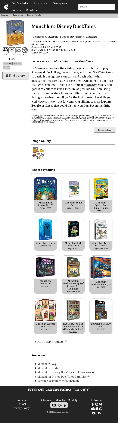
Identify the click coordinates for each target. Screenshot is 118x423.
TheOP (6, 67)
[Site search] (96, 7)
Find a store (15, 75)
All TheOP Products (50, 342)
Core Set (7, 63)
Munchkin (90, 84)
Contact (21, 404)
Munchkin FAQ (46, 364)
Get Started (19, 3)
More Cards (34, 15)
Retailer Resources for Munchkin (58, 381)
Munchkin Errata (48, 368)
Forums (16, 10)
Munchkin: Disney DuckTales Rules (59, 372)
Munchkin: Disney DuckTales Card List (61, 376)
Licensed (17, 63)
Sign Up (59, 405)
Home (4, 15)
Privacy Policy (21, 408)
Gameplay (59, 3)
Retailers (31, 10)
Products (39, 3)
